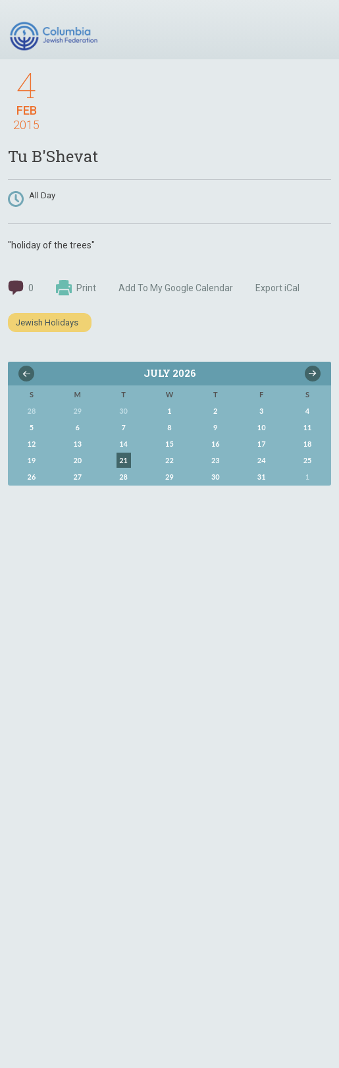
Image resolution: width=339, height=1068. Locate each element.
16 (215, 443)
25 (307, 460)
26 (32, 476)
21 (123, 460)
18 (307, 443)
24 (261, 460)
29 (169, 476)
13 (77, 443)
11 (307, 427)
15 (169, 443)
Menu (316, 31)
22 (169, 460)
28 (123, 476)
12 (32, 443)
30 (215, 476)
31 (261, 476)
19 (32, 460)
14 (123, 443)
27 (77, 476)
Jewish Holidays (47, 322)
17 (261, 443)
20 (77, 460)
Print (76, 288)
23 (215, 460)
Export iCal (277, 288)
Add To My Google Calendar (175, 288)
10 (261, 427)
